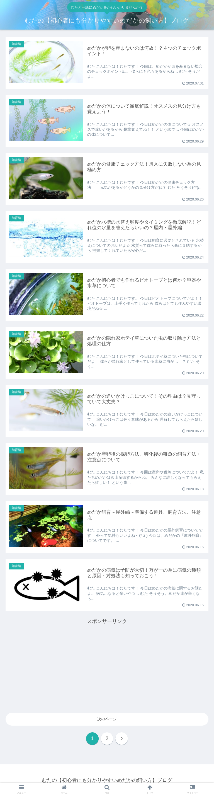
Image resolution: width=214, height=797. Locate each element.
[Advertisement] (107, 665)
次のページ (107, 719)
